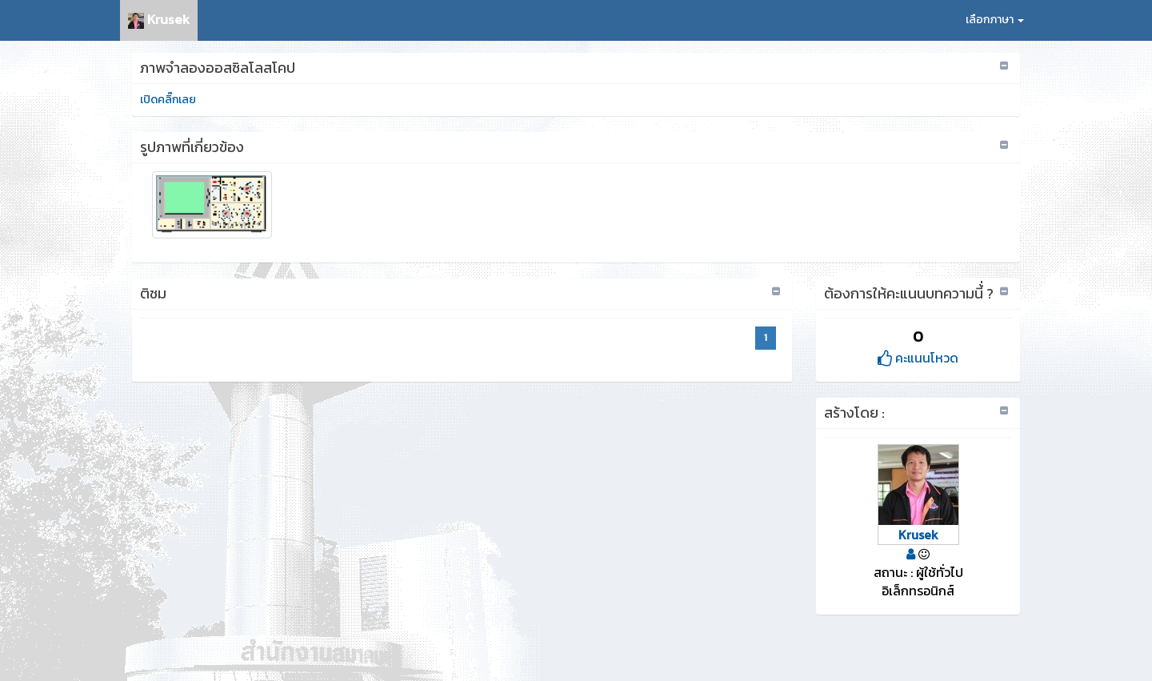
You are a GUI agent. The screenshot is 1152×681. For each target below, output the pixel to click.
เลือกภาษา (995, 19)
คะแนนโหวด (918, 357)
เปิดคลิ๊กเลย (168, 99)
